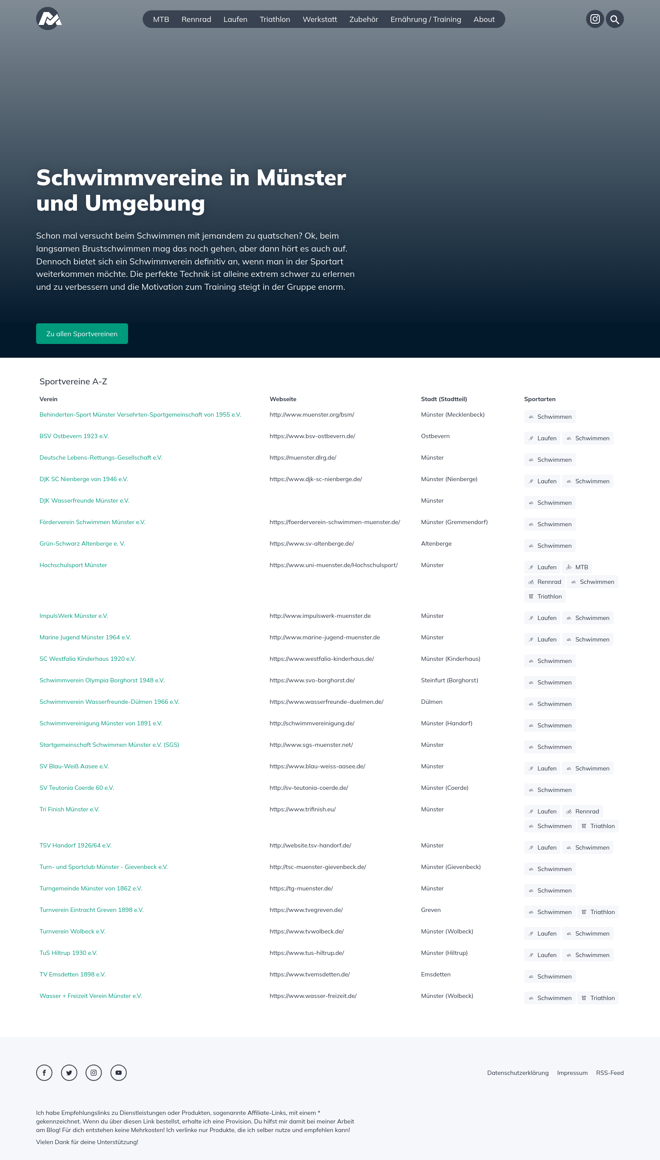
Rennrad (196, 19)
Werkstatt (319, 19)
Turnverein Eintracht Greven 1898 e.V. (92, 910)
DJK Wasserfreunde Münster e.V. (84, 500)
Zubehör (363, 19)
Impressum (572, 1073)
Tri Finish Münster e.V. (70, 809)
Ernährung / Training (426, 19)
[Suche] (615, 19)
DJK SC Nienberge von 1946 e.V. (84, 479)
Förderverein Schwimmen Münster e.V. (93, 522)
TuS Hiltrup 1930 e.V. (69, 953)
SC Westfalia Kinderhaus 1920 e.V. (88, 659)
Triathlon (275, 19)
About (484, 19)
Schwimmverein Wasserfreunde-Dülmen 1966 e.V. (110, 702)
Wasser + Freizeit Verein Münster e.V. (91, 996)
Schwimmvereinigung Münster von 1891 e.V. (101, 723)
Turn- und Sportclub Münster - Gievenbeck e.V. (104, 867)
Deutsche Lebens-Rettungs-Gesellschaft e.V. (101, 457)
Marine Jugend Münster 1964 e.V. (85, 637)
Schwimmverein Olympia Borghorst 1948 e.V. (102, 680)
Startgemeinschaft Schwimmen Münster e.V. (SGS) (109, 745)
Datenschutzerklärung (518, 1073)
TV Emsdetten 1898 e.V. (73, 974)
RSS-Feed (610, 1073)
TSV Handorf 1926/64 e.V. (76, 845)
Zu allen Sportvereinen (82, 333)
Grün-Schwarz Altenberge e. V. (82, 543)
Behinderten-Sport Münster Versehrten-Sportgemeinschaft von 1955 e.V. (140, 414)
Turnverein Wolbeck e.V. (73, 931)
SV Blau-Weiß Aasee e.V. (74, 766)
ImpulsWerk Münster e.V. (74, 616)
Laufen (235, 19)
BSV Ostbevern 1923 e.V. (74, 436)
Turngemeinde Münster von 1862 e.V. (91, 888)
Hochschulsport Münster (73, 565)
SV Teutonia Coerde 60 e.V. (77, 788)
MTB (161, 19)
